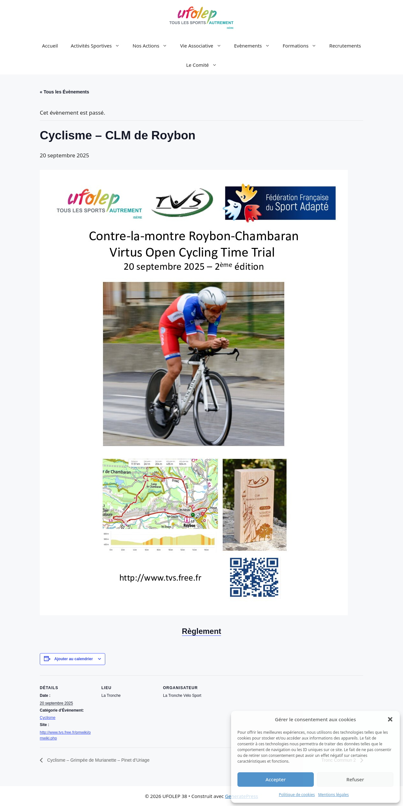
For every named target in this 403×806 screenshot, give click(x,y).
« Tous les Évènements (64, 91)
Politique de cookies (297, 794)
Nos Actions (153, 45)
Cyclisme (48, 717)
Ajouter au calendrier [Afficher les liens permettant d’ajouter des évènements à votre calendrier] (73, 659)
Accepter (275, 779)
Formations (303, 45)
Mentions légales (333, 794)
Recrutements (345, 45)
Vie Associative (203, 45)
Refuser (355, 779)
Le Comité (204, 64)
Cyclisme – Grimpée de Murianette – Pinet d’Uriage (98, 760)
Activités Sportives (98, 45)
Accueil (50, 45)
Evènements (255, 45)
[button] (390, 719)
